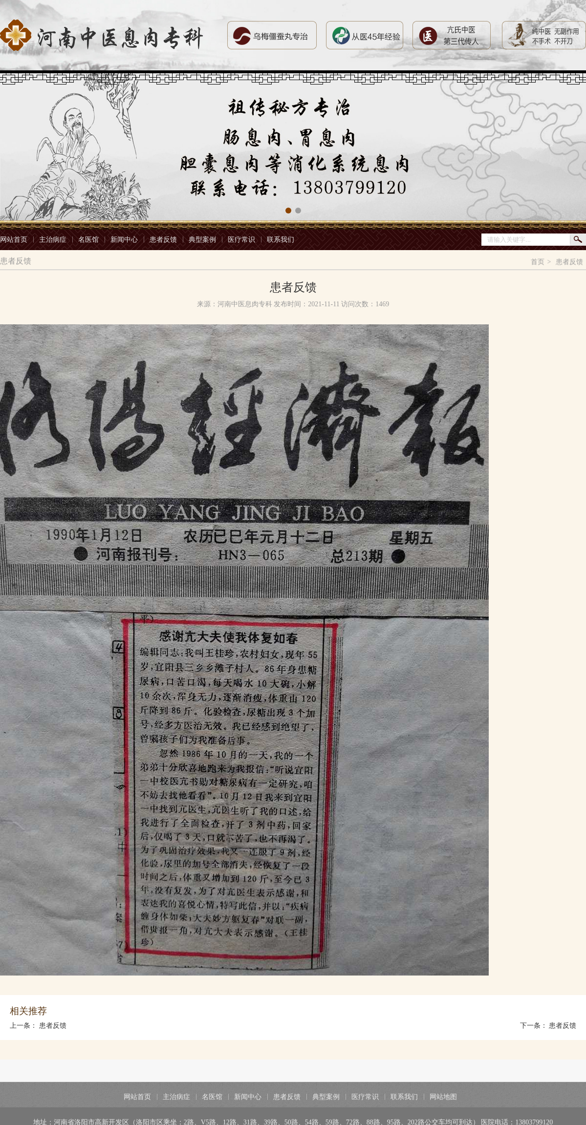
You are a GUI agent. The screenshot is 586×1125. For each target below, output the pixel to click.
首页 (537, 263)
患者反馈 (163, 239)
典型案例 (202, 239)
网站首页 (13, 239)
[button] (288, 210)
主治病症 (52, 239)
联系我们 (280, 239)
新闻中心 (124, 239)
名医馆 (88, 239)
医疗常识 (241, 239)
